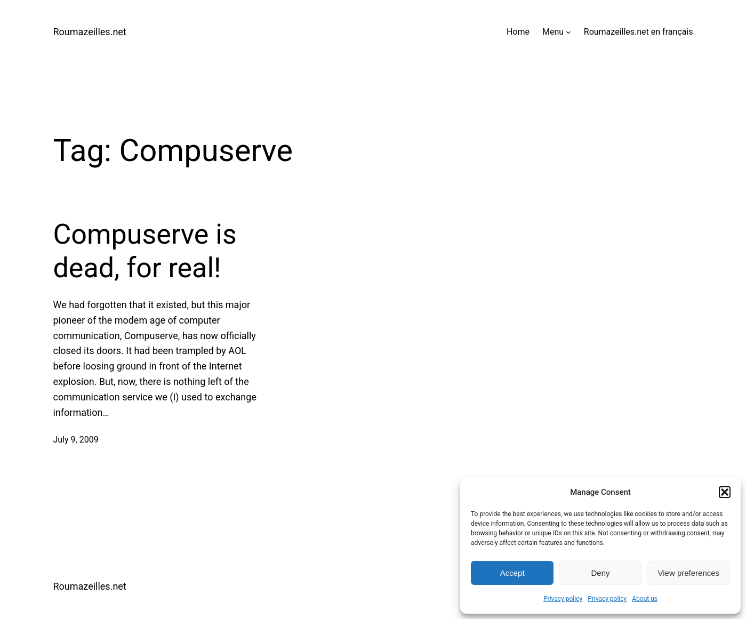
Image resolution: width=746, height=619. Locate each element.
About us (644, 598)
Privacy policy (562, 598)
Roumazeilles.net (89, 31)
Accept (512, 572)
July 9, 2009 (76, 440)
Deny (600, 572)
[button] (724, 492)
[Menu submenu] (568, 32)
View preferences (689, 572)
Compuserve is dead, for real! (145, 251)
